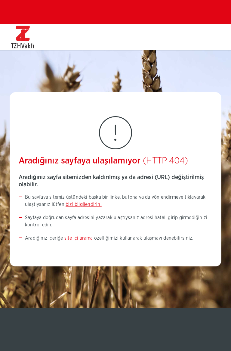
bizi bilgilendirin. (84, 204)
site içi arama (78, 238)
